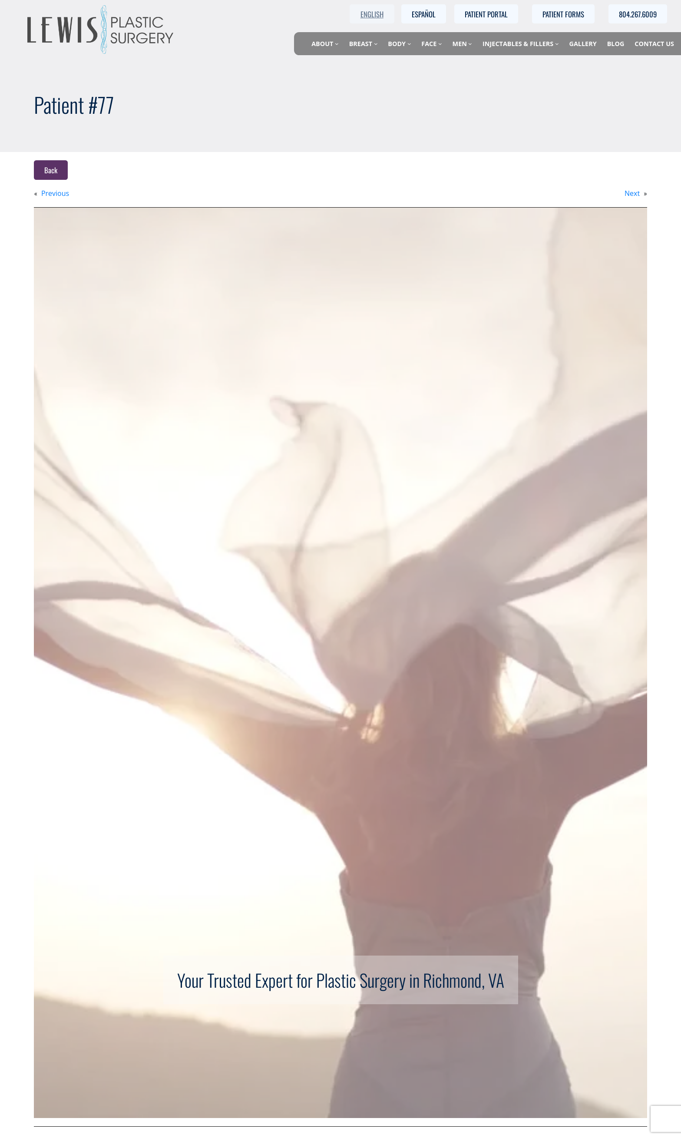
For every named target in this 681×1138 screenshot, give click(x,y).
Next (632, 193)
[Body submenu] (409, 44)
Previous (55, 193)
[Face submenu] (440, 44)
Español (424, 14)
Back (50, 170)
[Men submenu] (470, 44)
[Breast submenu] (376, 44)
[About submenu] (337, 44)
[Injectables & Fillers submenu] (557, 44)
